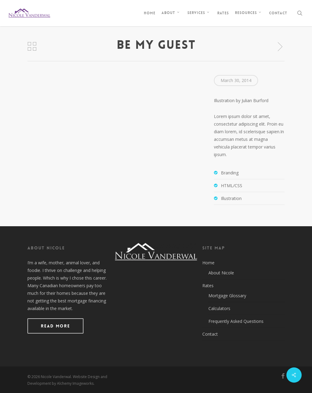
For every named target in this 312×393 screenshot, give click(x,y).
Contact (210, 334)
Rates (208, 285)
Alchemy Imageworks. (75, 383)
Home (208, 263)
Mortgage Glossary (227, 295)
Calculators (219, 308)
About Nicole (221, 273)
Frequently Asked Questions (236, 321)
